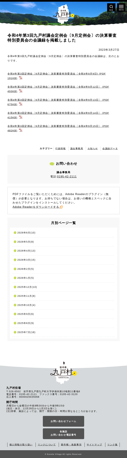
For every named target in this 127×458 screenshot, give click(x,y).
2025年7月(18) (26, 332)
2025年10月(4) (26, 305)
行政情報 (60, 148)
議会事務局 (76, 148)
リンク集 (112, 444)
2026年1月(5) (25, 278)
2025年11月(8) (26, 296)
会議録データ (110, 148)
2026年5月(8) (25, 241)
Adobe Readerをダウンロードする (38, 206)
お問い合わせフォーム (63, 421)
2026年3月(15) (26, 259)
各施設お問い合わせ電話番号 (63, 433)
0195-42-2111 (67, 176)
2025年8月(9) (25, 323)
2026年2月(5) (25, 269)
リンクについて (47, 444)
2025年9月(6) (25, 314)
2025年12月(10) (27, 287)
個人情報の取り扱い (21, 444)
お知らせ (93, 148)
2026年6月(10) (26, 232)
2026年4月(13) (26, 250)
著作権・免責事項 (71, 444)
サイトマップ (94, 444)
